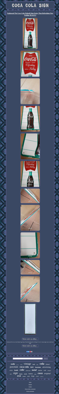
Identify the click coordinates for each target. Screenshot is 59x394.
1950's (11, 370)
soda (13, 364)
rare (32, 367)
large (32, 376)
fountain (38, 367)
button (31, 374)
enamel (24, 376)
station (40, 370)
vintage (27, 363)
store (11, 374)
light (37, 364)
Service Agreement (30, 391)
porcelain (14, 367)
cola (42, 363)
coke (22, 369)
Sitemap (30, 384)
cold (45, 370)
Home (30, 382)
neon (21, 364)
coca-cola (24, 367)
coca (40, 373)
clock (37, 376)
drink (19, 376)
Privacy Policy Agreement (30, 389)
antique (49, 370)
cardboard (41, 376)
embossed (28, 370)
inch (34, 364)
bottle (16, 370)
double (25, 374)
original (47, 373)
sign (15, 373)
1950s (35, 374)
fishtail (48, 364)
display (21, 374)
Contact (30, 386)
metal (34, 370)
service (17, 364)
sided (28, 376)
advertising (46, 367)
